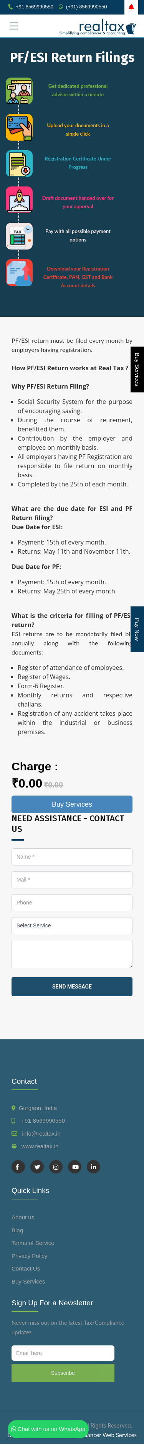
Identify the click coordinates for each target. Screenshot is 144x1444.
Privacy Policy (29, 1256)
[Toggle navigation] (14, 26)
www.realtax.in (40, 1146)
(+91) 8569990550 (86, 7)
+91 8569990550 (34, 7)
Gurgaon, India (38, 1108)
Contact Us (26, 1268)
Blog (17, 1230)
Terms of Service (33, 1243)
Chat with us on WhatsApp (48, 1429)
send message (72, 987)
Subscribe (63, 1373)
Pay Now (137, 629)
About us (23, 1217)
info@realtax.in (41, 1133)
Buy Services (137, 369)
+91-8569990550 (41, 1120)
